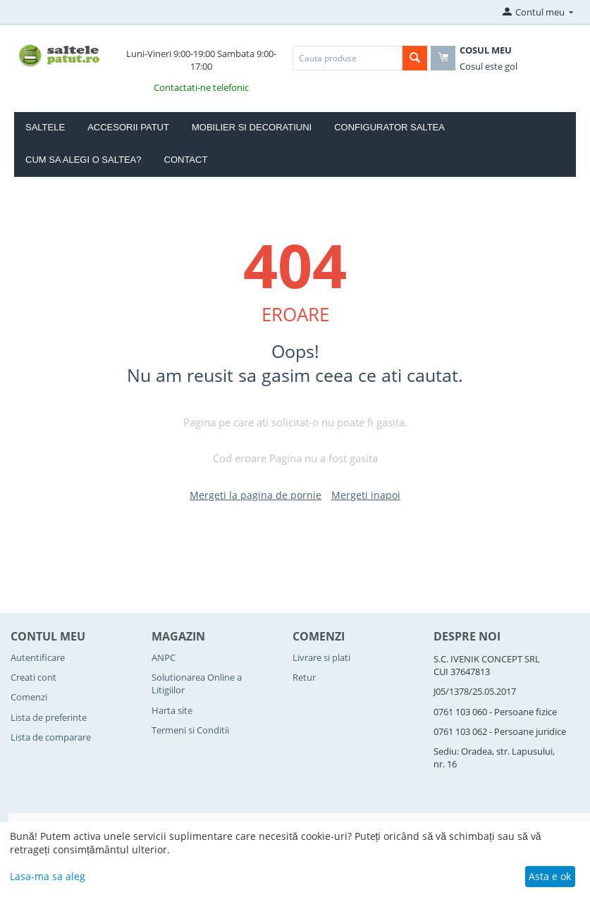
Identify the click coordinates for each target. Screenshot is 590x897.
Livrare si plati (321, 657)
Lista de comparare (51, 737)
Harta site (172, 710)
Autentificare (38, 657)
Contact (186, 159)
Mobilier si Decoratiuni (252, 127)
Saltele (45, 127)
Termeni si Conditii (190, 730)
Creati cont (33, 677)
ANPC (164, 657)
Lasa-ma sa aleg (47, 876)
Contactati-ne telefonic (201, 87)
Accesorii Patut (128, 127)
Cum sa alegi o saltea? (83, 159)
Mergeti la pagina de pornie (255, 495)
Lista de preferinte (49, 717)
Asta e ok (550, 876)
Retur (304, 677)
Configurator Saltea (389, 127)
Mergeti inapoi (365, 495)
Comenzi (29, 697)
